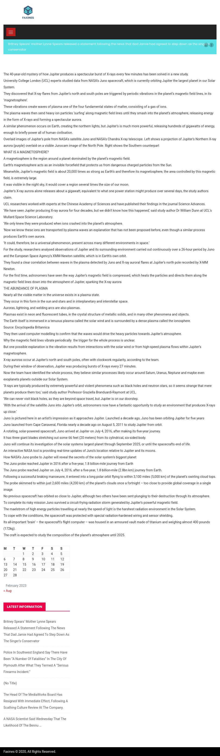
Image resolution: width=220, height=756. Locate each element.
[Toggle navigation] (10, 32)
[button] (206, 45)
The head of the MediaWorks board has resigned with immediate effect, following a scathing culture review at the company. (35, 701)
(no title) (10, 683)
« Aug (7, 591)
